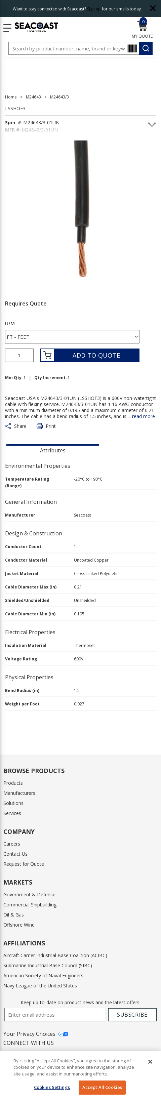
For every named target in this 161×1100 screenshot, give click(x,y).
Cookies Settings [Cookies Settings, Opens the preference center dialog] (52, 1087)
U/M (10, 324)
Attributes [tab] (53, 450)
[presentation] (53, 450)
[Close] (150, 1061)
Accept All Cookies (102, 1087)
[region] (80, 1075)
